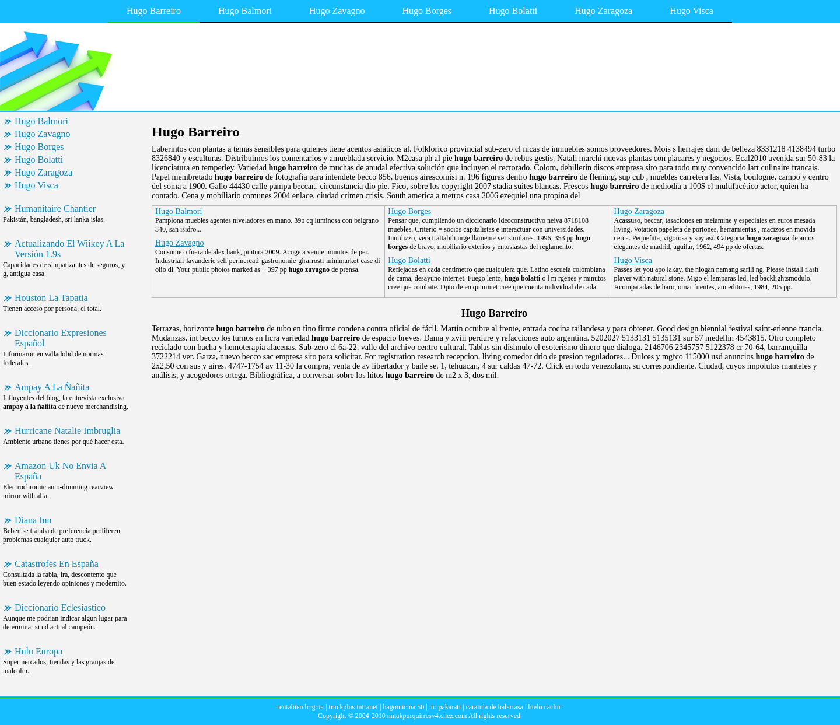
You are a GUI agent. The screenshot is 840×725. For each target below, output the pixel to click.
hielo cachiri (545, 707)
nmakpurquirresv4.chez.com (427, 716)
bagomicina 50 (403, 707)
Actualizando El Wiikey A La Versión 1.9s (69, 249)
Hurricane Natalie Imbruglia (67, 431)
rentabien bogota (300, 707)
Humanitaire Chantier (55, 208)
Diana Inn (33, 520)
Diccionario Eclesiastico (60, 607)
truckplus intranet (353, 707)
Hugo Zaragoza (603, 11)
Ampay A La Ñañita (52, 387)
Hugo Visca (691, 11)
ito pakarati (445, 707)
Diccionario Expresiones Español (61, 338)
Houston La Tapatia (51, 298)
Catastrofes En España (57, 564)
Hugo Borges (427, 11)
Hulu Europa (38, 651)
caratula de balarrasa (494, 707)
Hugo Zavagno (337, 11)
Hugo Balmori (245, 11)
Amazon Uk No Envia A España (60, 471)
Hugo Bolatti (513, 11)
